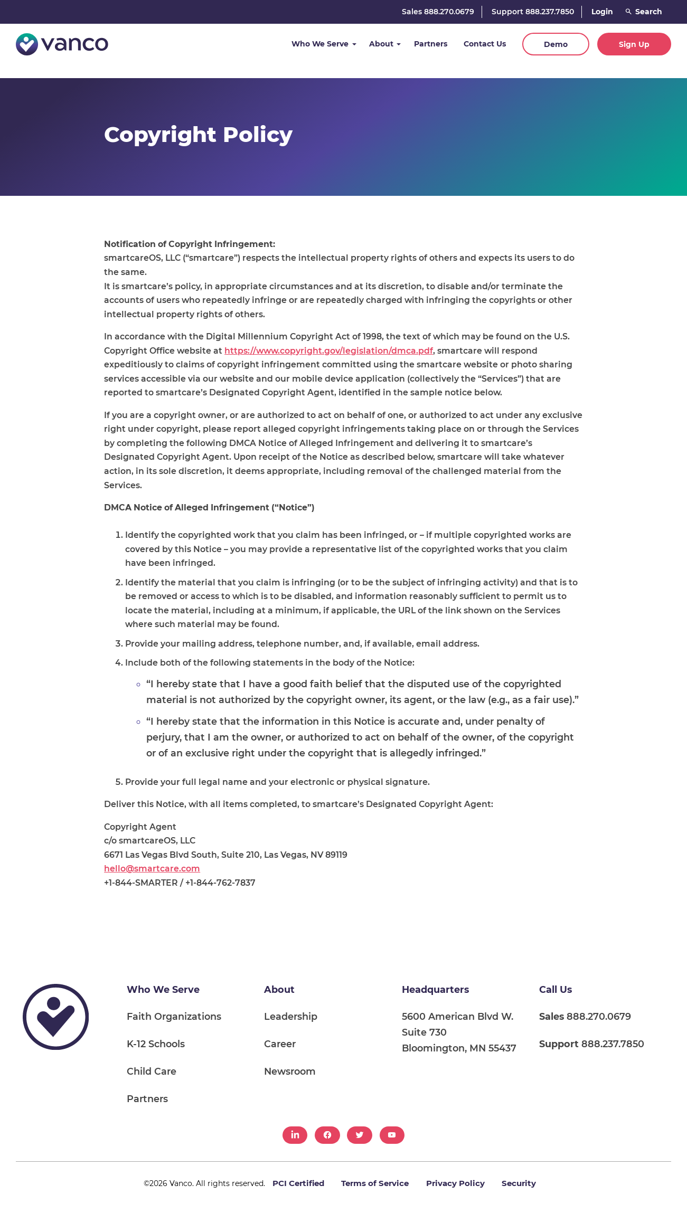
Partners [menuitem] (147, 1098)
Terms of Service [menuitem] (375, 1183)
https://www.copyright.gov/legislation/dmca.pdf (328, 351)
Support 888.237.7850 (533, 11)
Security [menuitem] (519, 1183)
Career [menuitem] (280, 1043)
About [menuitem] (279, 989)
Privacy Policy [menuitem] (455, 1183)
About (381, 44)
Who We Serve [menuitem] (163, 989)
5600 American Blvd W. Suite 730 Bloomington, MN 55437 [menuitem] (459, 1032)
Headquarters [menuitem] (435, 989)
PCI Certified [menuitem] (298, 1183)
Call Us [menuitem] (555, 989)
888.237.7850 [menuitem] (591, 1043)
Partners (430, 44)
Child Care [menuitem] (151, 1071)
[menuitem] (295, 1135)
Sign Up (634, 44)
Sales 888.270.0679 (438, 11)
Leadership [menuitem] (290, 1016)
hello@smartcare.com (152, 869)
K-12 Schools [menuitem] (156, 1043)
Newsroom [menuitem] (290, 1071)
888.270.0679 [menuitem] (585, 1016)
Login (602, 11)
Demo (556, 44)
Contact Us (485, 44)
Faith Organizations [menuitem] (174, 1016)
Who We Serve (320, 44)
